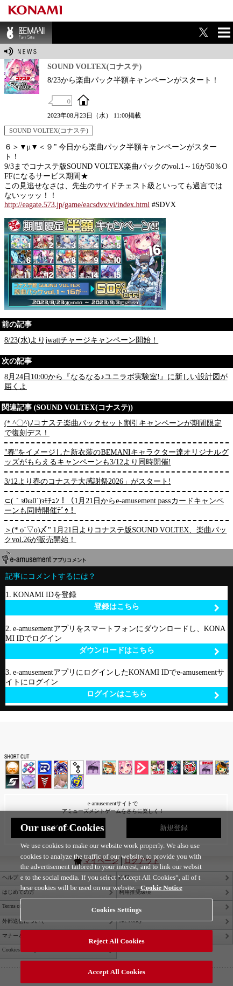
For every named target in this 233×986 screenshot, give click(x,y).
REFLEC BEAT (29, 782)
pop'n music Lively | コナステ (222, 768)
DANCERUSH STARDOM (45, 768)
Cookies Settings (116, 913)
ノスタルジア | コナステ (206, 768)
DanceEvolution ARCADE (61, 782)
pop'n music (109, 768)
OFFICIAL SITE (83, 100)
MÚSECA (45, 782)
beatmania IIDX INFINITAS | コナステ (158, 768)
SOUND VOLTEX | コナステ (12, 782)
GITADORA (61, 768)
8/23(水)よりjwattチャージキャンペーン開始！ (81, 340)
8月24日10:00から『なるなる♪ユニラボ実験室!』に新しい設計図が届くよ (116, 382)
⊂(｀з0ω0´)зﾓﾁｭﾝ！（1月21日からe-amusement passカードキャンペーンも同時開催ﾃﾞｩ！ (114, 506)
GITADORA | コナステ (190, 768)
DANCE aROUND (142, 768)
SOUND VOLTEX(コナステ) (48, 130)
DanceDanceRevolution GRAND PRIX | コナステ (174, 768)
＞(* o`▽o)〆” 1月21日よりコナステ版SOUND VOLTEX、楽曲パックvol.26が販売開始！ (115, 535)
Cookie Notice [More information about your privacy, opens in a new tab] (161, 892)
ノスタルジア (93, 768)
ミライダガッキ (77, 782)
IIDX (12, 768)
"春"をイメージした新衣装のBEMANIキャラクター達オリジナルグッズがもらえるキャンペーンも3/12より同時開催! (116, 457)
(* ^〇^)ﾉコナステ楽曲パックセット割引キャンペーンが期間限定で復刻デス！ (113, 428)
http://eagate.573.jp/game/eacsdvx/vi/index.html (77, 205)
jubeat (77, 768)
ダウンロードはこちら (149, 650)
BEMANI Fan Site (26, 33)
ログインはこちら (153, 694)
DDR (29, 768)
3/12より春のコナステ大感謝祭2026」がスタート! (87, 481)
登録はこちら (157, 607)
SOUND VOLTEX (125, 768)
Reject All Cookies (116, 945)
